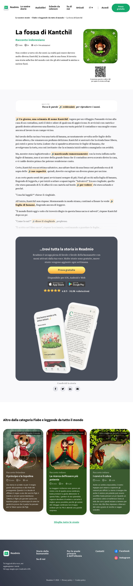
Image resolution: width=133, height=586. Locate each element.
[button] (91, 7)
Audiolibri (40, 8)
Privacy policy (67, 580)
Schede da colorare (54, 7)
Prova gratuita (121, 8)
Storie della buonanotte (42, 552)
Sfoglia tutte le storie (66, 522)
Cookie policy (80, 580)
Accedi (105, 8)
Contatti (100, 551)
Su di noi (40, 559)
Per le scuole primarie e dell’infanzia (74, 553)
